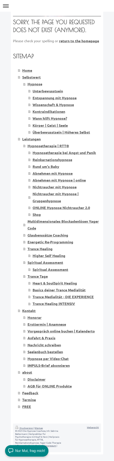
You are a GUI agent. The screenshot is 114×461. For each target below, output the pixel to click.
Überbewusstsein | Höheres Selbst (61, 132)
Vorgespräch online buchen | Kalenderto (61, 331)
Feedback (30, 393)
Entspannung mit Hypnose (55, 98)
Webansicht (93, 427)
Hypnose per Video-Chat (48, 358)
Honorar (35, 317)
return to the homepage (79, 41)
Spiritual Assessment (45, 262)
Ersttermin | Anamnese (47, 324)
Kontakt (29, 310)
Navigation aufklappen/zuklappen (57, 6)
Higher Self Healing (49, 255)
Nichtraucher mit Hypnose (55, 187)
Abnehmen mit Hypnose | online (59, 180)
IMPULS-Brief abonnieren (49, 365)
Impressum (50, 445)
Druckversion (24, 428)
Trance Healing (40, 248)
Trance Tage (38, 276)
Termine (29, 399)
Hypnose (35, 84)
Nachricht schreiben (44, 345)
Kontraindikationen (49, 111)
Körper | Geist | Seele (50, 125)
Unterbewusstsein (48, 91)
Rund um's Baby (46, 166)
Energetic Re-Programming (50, 242)
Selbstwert (31, 77)
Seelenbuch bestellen (45, 351)
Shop (37, 214)
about (27, 372)
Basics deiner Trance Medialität (59, 290)
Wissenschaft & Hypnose (53, 104)
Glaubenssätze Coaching (48, 235)
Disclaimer (37, 379)
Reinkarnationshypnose (52, 159)
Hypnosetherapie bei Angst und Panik (64, 152)
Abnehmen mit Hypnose (53, 173)
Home (27, 70)
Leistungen (31, 139)
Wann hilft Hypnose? (50, 118)
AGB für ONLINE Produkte (50, 386)
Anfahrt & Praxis (41, 338)
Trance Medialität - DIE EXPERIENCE (63, 296)
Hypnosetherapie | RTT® (48, 145)
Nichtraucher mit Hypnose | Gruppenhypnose (56, 197)
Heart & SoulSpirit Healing (55, 283)
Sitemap (39, 428)
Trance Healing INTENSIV (54, 303)
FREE (26, 406)
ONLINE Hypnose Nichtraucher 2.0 (61, 207)
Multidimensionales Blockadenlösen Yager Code (63, 224)
